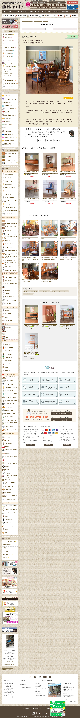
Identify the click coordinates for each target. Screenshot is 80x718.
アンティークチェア (9, 15)
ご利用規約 (26, 708)
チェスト (9, 686)
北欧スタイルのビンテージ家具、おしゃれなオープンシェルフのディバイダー (49, 325)
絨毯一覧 (6, 324)
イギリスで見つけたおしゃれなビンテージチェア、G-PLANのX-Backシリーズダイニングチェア (31, 353)
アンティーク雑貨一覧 (9, 374)
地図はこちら (10, 661)
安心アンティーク (20, 11)
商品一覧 (6, 168)
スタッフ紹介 (39, 693)
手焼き (10, 153)
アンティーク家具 (22, 15)
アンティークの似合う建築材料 (11, 150)
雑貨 (61, 15)
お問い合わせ (74, 11)
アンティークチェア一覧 (9, 31)
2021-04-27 (45, 21)
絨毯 (67, 15)
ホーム (4, 11)
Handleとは (38, 685)
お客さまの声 (23, 684)
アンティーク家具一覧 (9, 217)
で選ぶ (8, 109)
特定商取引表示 (38, 708)
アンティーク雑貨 (34, 15)
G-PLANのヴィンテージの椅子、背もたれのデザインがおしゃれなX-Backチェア (50, 200)
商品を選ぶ (7, 680)
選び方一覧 (6, 93)
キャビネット (10, 688)
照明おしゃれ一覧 (8, 341)
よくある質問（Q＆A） (26, 687)
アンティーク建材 (9, 697)
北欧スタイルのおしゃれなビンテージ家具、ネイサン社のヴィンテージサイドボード (31, 325)
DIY (6, 695)
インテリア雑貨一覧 (8, 433)
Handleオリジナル (11, 163)
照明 (43, 15)
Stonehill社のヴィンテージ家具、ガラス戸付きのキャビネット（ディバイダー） (50, 173)
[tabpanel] (49, 70)
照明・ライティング (9, 692)
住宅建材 (74, 15)
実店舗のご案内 (67, 683)
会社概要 (55, 11)
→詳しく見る (73, 701)
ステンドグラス (8, 689)
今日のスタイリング (38, 21)
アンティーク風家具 (51, 15)
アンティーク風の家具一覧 (10, 273)
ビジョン (38, 683)
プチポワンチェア (7, 71)
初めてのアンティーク (41, 688)
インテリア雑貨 (8, 694)
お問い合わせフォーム (70, 700)
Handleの (9, 156)
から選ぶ (6, 96)
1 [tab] (49, 95)
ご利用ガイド (65, 11)
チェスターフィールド (8, 73)
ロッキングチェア (7, 75)
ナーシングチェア (7, 69)
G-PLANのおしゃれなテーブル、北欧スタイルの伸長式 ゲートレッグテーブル (31, 200)
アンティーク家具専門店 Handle (43, 680)
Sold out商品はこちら (6, 669)
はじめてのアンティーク (36, 11)
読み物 (47, 11)
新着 (10, 11)
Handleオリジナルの (10, 160)
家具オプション (7, 538)
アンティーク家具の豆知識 (7, 668)
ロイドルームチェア (8, 77)
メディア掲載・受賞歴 (41, 695)
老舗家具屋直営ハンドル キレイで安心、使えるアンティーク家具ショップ (13, 5)
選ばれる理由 (39, 686)
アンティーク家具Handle (27, 21)
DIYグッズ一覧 (7, 503)
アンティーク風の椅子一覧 (10, 307)
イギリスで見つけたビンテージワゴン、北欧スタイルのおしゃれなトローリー (68, 173)
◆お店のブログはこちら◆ (10, 664)
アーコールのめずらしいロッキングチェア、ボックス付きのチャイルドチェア (68, 200)
